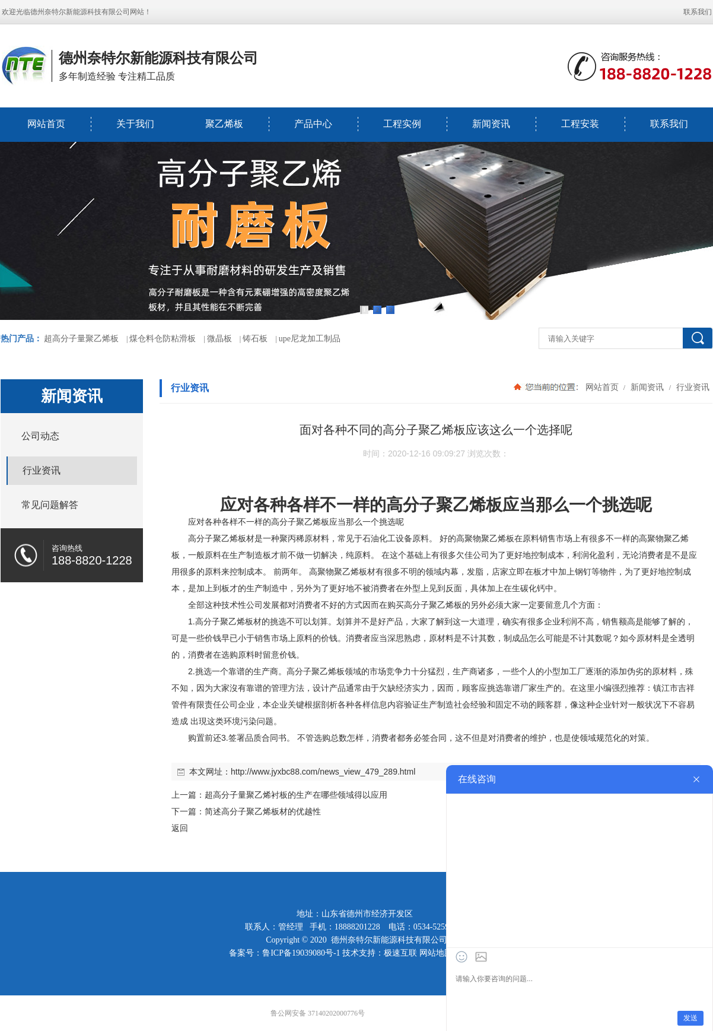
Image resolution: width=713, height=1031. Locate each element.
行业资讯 (691, 387)
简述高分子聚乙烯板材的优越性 (263, 811)
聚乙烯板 (224, 124)
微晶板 (219, 338)
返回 (179, 828)
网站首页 (46, 124)
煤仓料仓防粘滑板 (162, 338)
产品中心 (313, 124)
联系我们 (697, 12)
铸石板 (255, 338)
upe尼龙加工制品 (309, 338)
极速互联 (400, 952)
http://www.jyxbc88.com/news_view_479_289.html (323, 771)
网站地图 (436, 952)
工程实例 (402, 124)
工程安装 (580, 124)
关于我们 (135, 124)
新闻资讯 (491, 124)
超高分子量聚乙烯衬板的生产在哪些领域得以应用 (296, 795)
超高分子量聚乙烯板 (81, 338)
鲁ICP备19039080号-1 (301, 952)
